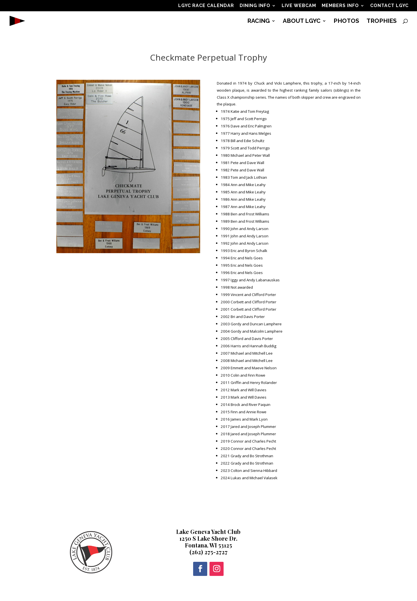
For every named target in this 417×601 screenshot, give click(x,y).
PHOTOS (346, 21)
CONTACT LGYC (389, 5)
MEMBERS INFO (340, 5)
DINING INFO (255, 5)
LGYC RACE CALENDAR (206, 5)
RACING (258, 21)
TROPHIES (382, 21)
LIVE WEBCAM (299, 5)
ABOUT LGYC (302, 21)
